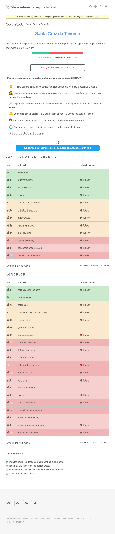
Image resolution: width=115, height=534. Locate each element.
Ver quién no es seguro (58, 67)
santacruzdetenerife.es (29, 202)
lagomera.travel (25, 180)
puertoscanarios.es (27, 342)
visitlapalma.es (25, 187)
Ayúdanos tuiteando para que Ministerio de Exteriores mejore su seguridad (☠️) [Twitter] (64, 17)
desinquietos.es (25, 320)
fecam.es (22, 380)
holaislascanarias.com (29, 290)
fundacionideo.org (27, 387)
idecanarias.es (25, 372)
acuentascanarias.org (28, 417)
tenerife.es (23, 172)
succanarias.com (26, 357)
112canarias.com (26, 350)
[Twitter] (85, 180)
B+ (10, 290)
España (9, 24)
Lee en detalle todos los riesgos (28, 133)
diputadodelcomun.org (29, 403)
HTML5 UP (19, 522)
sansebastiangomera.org (30, 248)
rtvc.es (21, 395)
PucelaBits (23, 519)
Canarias (19, 24)
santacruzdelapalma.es (29, 255)
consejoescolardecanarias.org (33, 312)
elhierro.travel (24, 233)
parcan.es (23, 305)
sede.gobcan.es (26, 335)
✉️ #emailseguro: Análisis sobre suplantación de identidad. (35, 470)
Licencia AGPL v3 (84, 519)
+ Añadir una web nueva (18, 266)
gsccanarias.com (26, 327)
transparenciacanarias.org (31, 425)
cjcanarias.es (24, 297)
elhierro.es (23, 195)
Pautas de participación (63, 519)
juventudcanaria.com (28, 432)
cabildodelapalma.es (28, 210)
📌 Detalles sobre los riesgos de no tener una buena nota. (34, 462)
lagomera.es (24, 218)
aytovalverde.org (26, 240)
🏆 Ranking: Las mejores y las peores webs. (28, 466)
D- (9, 218)
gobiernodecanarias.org (29, 365)
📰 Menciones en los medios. (20, 473)
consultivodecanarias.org (30, 410)
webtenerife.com (26, 225)
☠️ (10, 240)
